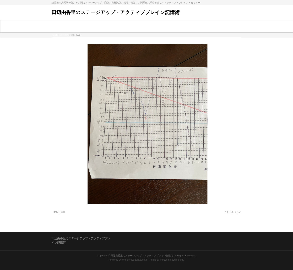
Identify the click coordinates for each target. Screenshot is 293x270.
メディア (64, 35)
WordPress (128, 259)
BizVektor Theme (146, 259)
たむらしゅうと (233, 212)
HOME (55, 35)
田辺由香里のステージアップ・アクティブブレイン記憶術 (115, 12)
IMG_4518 (59, 212)
